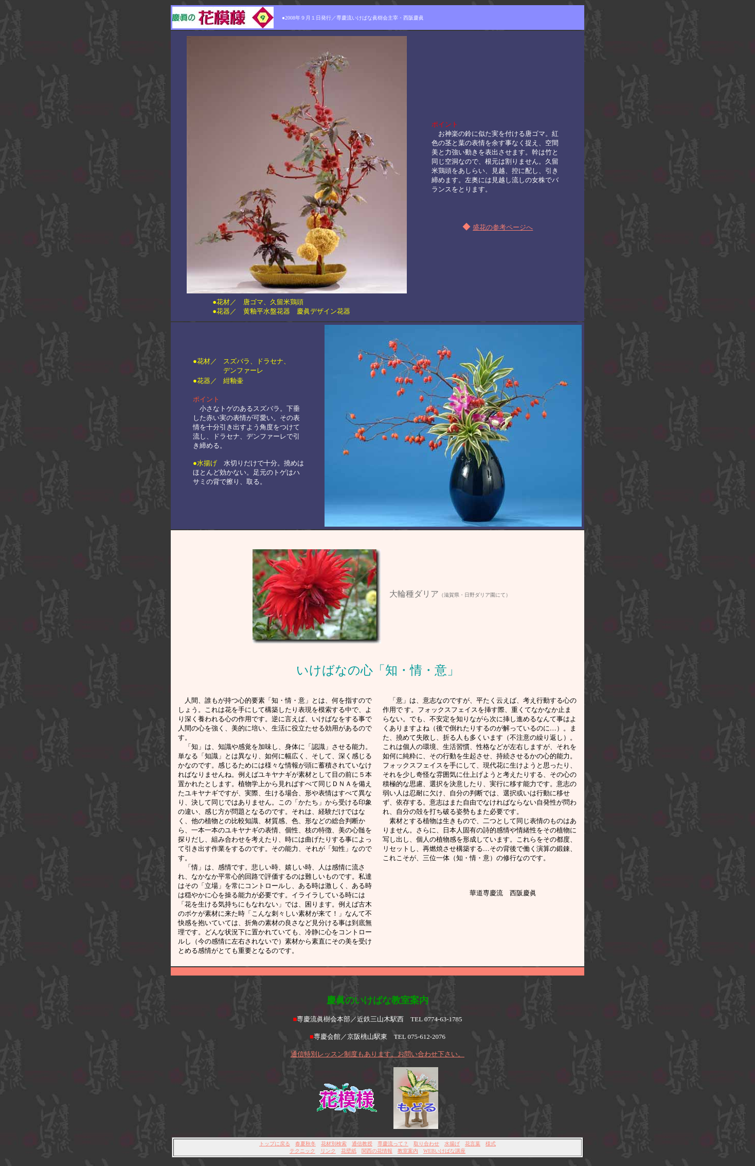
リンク (328, 1151)
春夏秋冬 (305, 1143)
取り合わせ (426, 1143)
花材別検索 (334, 1143)
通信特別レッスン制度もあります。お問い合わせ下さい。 (377, 1054)
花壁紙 (348, 1151)
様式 (491, 1143)
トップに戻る (274, 1143)
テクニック (302, 1151)
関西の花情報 (377, 1151)
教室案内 (408, 1151)
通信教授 (362, 1143)
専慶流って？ (393, 1143)
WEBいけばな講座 (444, 1151)
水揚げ (452, 1143)
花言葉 (472, 1143)
